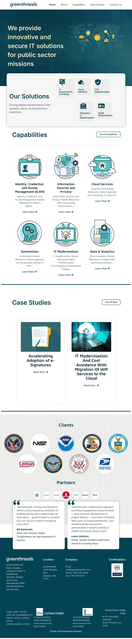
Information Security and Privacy (66, 187)
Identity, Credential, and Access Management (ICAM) (29, 187)
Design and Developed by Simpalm (66, 631)
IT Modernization (66, 251)
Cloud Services (102, 184)
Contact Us (116, 4)
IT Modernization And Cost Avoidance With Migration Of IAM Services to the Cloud (91, 367)
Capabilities (78, 4)
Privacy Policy (111, 610)
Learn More (29, 211)
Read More (40, 372)
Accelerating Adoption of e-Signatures (41, 360)
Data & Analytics (102, 251)
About (64, 4)
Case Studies (97, 4)
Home (52, 4)
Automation (29, 251)
